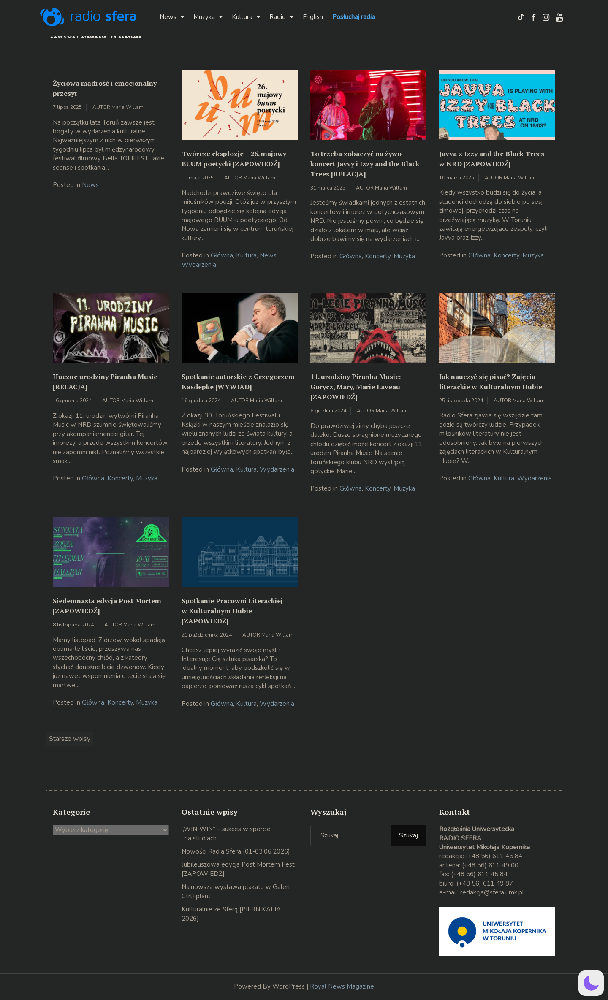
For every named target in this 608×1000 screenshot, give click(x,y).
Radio (277, 17)
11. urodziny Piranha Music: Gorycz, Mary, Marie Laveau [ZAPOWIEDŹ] (355, 386)
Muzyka (204, 17)
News (168, 17)
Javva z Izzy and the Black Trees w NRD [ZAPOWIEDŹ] (491, 158)
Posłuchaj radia (353, 17)
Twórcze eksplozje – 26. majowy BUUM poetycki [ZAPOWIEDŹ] (234, 158)
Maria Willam (127, 107)
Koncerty (378, 256)
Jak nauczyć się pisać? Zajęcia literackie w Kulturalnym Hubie (490, 381)
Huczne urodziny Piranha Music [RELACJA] (105, 381)
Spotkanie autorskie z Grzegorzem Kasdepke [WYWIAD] (238, 381)
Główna (222, 255)
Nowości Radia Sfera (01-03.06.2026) (236, 851)
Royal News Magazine (342, 986)
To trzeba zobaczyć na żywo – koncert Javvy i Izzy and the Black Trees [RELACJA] (364, 164)
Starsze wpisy (69, 738)
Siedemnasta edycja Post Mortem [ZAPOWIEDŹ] (107, 605)
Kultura (242, 17)
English (313, 17)
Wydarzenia (199, 264)
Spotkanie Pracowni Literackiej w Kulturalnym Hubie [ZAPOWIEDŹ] (232, 611)
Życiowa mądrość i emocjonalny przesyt (105, 88)
